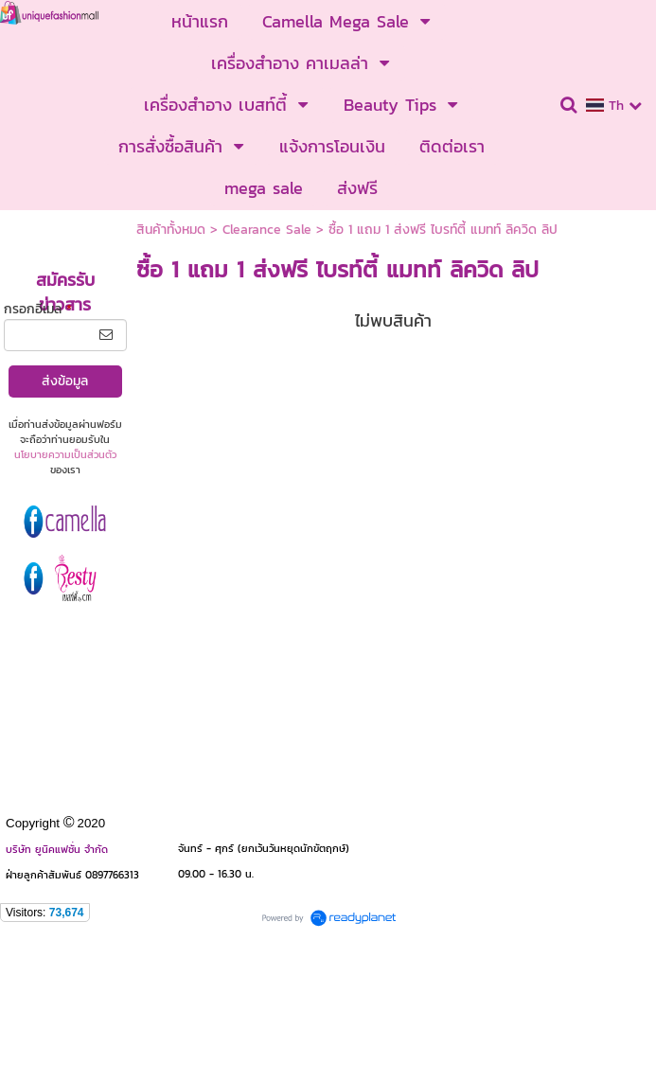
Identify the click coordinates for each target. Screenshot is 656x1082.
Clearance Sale (266, 229)
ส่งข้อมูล (65, 381)
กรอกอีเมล (38, 309)
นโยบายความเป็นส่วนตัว (65, 454)
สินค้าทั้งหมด (170, 229)
